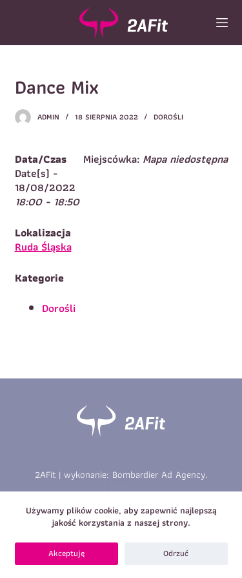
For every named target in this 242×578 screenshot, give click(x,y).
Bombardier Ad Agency (158, 474)
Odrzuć (175, 553)
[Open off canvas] (222, 22)
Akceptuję (66, 553)
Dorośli (168, 116)
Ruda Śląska (43, 247)
